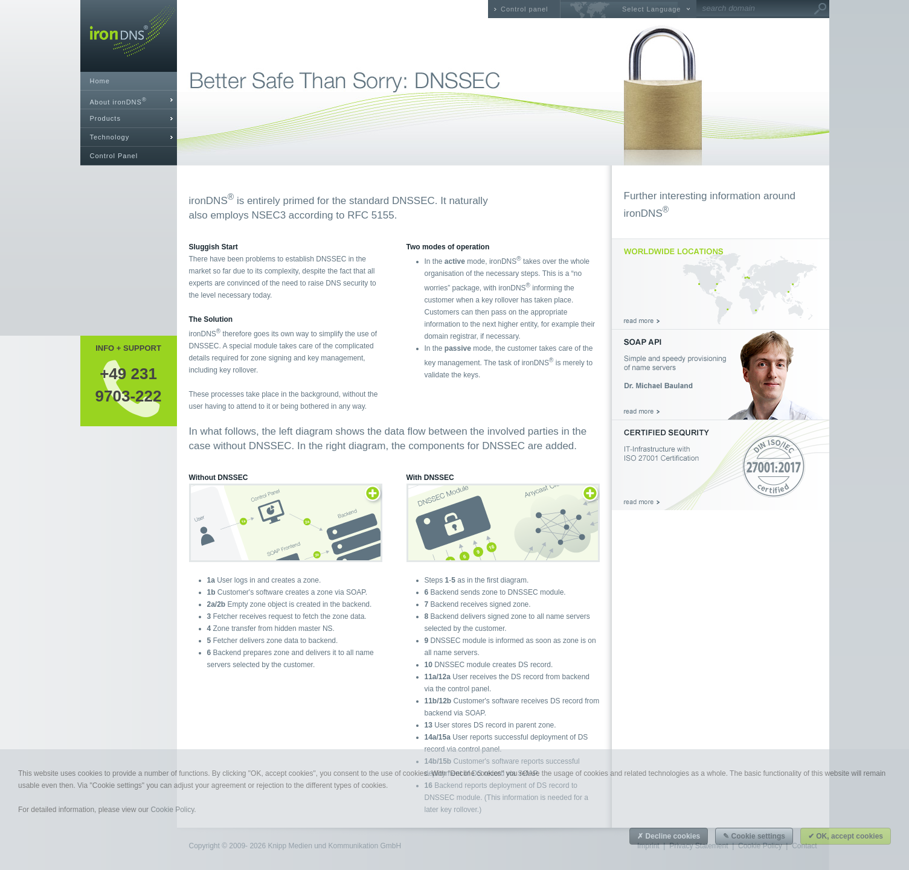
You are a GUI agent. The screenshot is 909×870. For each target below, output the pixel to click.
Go (820, 9)
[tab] (128, 100)
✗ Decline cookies (668, 836)
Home (100, 81)
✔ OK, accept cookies (845, 836)
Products (105, 118)
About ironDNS (118, 101)
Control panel (524, 9)
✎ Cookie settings (754, 836)
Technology (110, 137)
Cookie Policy (172, 809)
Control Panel (114, 155)
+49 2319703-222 (128, 385)
